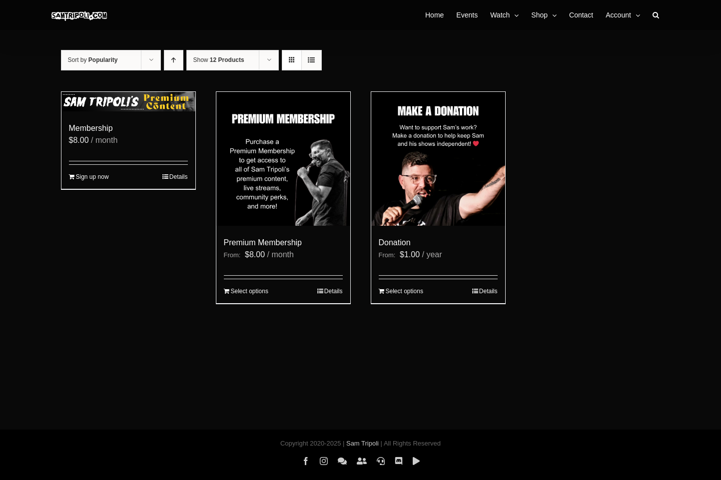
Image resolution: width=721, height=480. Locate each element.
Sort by (93, 59)
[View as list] (311, 60)
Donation (395, 242)
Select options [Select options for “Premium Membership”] (249, 291)
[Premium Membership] (283, 159)
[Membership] (128, 101)
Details (178, 176)
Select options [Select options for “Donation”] (404, 291)
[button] (656, 15)
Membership (91, 128)
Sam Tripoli (362, 443)
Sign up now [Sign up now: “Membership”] (92, 176)
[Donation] (438, 159)
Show (218, 59)
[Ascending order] (173, 60)
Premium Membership (263, 242)
